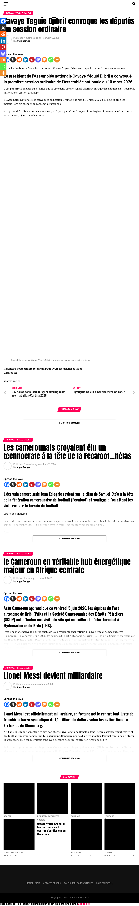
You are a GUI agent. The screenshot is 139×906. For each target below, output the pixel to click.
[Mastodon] (38, 59)
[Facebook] (7, 485)
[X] (13, 59)
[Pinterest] (32, 59)
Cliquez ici (10, 372)
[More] (57, 59)
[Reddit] (19, 59)
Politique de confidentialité (78, 884)
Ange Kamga (23, 41)
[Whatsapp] (51, 59)
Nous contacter (104, 884)
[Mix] (44, 59)
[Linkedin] (25, 59)
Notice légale (33, 884)
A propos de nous (52, 884)
